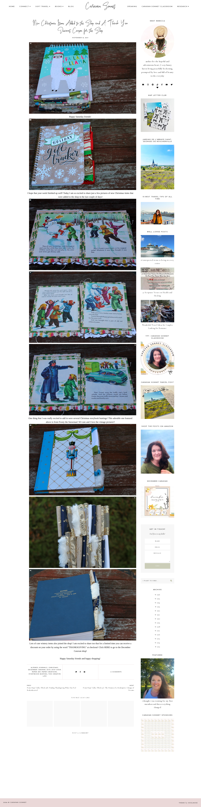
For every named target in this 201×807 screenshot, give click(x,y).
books (58, 6)
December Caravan (37, 670)
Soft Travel (42, 6)
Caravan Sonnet (100, 6)
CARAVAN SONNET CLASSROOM (157, 6)
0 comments (116, 672)
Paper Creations (49, 672)
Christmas (53, 667)
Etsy (49, 670)
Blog (71, 6)
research (182, 6)
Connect (24, 6)
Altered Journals (39, 667)
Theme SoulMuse (188, 803)
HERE (107, 647)
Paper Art (36, 672)
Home (12, 6)
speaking (132, 6)
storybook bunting (38, 674)
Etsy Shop (56, 670)
